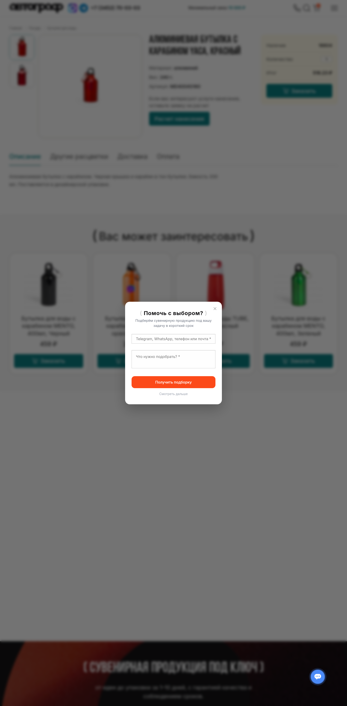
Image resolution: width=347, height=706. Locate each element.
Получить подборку (173, 382)
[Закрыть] (215, 308)
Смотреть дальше (173, 394)
